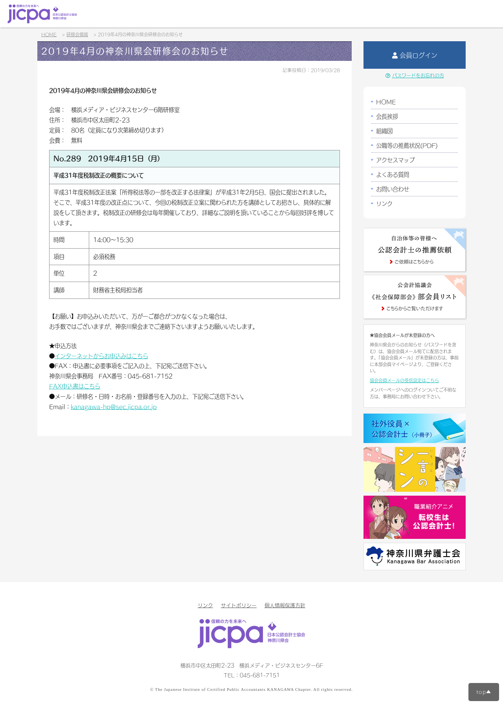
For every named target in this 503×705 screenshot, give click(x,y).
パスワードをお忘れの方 (415, 75)
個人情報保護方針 (284, 605)
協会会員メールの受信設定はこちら (404, 380)
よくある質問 (392, 174)
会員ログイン (414, 55)
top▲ (483, 691)
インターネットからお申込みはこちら (101, 356)
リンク (384, 203)
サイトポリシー (239, 605)
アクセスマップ (395, 160)
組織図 (384, 130)
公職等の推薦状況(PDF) (407, 145)
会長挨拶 (387, 116)
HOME (386, 101)
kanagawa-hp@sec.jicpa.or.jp (114, 406)
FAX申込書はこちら (74, 386)
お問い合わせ (392, 189)
